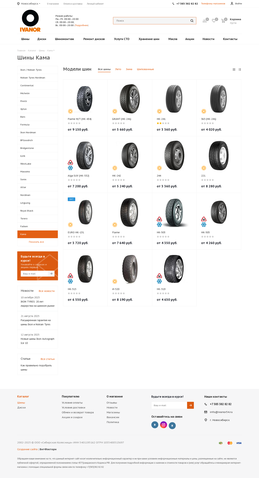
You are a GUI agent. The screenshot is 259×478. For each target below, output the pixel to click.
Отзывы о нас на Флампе (172, 425)
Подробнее (81, 25)
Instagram (163, 424)
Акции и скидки (72, 417)
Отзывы (112, 402)
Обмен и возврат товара (78, 412)
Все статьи (48, 359)
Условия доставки (73, 407)
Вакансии (113, 417)
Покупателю (70, 396)
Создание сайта (27, 449)
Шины (21, 402)
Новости (112, 407)
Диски (21, 407)
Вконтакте (154, 424)
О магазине (115, 396)
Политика (113, 422)
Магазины (113, 412)
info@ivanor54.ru (221, 412)
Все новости (47, 291)
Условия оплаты (72, 402)
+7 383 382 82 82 (220, 404)
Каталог (23, 396)
